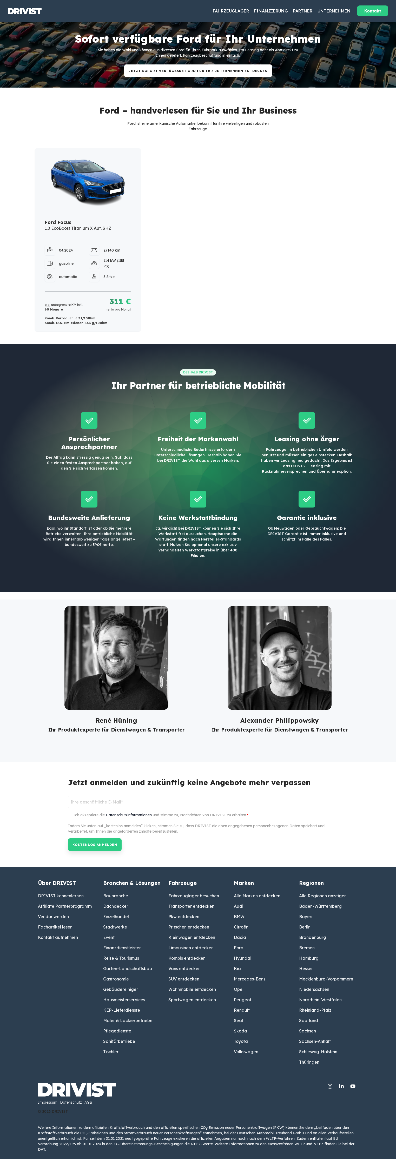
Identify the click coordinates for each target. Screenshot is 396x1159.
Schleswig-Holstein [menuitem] (318, 1051)
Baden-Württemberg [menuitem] (320, 906)
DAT (41, 1149)
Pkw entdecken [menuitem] (183, 916)
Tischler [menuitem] (110, 1051)
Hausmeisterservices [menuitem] (124, 999)
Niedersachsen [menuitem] (314, 989)
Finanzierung (271, 11)
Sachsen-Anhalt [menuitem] (315, 1041)
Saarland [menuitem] (308, 1020)
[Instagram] (330, 1085)
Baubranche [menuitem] (115, 895)
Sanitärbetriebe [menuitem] (119, 1041)
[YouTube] (353, 1085)
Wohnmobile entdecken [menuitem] (192, 989)
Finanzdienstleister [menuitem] (122, 947)
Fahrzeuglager (231, 11)
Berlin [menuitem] (305, 927)
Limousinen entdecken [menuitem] (191, 947)
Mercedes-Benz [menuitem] (250, 979)
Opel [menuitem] (238, 989)
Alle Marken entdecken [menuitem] (257, 895)
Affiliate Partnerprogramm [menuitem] (65, 906)
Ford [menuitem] (238, 947)
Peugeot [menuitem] (242, 999)
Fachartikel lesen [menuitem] (55, 927)
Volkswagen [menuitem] (246, 1051)
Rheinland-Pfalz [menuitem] (315, 1010)
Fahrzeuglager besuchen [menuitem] (193, 895)
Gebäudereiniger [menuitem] (120, 989)
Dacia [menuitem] (240, 937)
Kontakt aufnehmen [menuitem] (58, 937)
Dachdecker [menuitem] (115, 906)
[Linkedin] (342, 1085)
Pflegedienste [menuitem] (117, 1030)
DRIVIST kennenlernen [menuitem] (61, 895)
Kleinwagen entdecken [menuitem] (191, 937)
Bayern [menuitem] (306, 916)
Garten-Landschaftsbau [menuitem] (127, 968)
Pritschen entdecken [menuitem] (188, 927)
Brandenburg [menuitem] (312, 937)
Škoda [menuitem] (240, 1030)
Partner (302, 11)
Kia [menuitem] (237, 968)
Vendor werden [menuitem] (53, 916)
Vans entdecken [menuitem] (184, 968)
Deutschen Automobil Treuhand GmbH (270, 1133)
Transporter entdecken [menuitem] (191, 906)
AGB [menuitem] (88, 1102)
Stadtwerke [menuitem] (115, 927)
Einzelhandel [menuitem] (116, 916)
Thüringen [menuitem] (309, 1062)
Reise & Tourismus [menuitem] (121, 958)
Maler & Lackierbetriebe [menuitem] (128, 1020)
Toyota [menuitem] (241, 1041)
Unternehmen (334, 11)
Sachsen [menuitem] (307, 1030)
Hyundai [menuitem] (242, 958)
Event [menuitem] (109, 937)
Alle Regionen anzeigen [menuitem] (323, 895)
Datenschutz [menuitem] (71, 1102)
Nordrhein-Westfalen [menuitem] (320, 999)
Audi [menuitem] (238, 906)
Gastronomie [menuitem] (116, 979)
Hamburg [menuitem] (309, 958)
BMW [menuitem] (239, 916)
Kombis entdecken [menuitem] (187, 958)
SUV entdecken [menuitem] (183, 979)
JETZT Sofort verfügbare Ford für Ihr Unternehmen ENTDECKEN (198, 71)
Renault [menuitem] (242, 1010)
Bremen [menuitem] (307, 947)
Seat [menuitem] (238, 1020)
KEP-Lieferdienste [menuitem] (121, 1010)
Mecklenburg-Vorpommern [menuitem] (326, 979)
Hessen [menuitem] (306, 968)
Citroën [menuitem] (241, 927)
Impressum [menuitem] (47, 1102)
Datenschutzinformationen (129, 815)
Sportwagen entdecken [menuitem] (192, 999)
